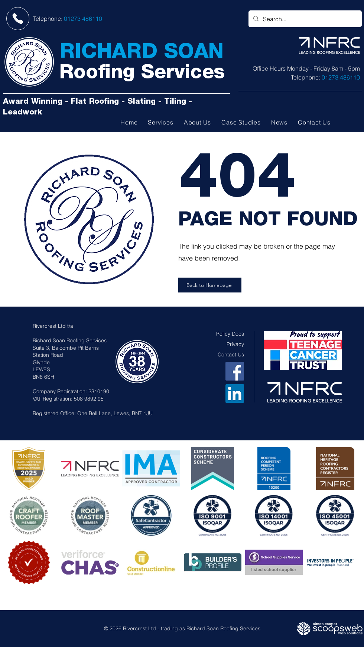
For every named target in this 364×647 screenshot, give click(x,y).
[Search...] (304, 19)
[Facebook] (234, 371)
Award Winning (32, 102)
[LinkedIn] (234, 393)
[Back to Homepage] (209, 285)
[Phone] (17, 18)
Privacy (235, 344)
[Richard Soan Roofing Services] (29, 62)
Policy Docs (230, 333)
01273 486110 (83, 18)
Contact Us (231, 354)
